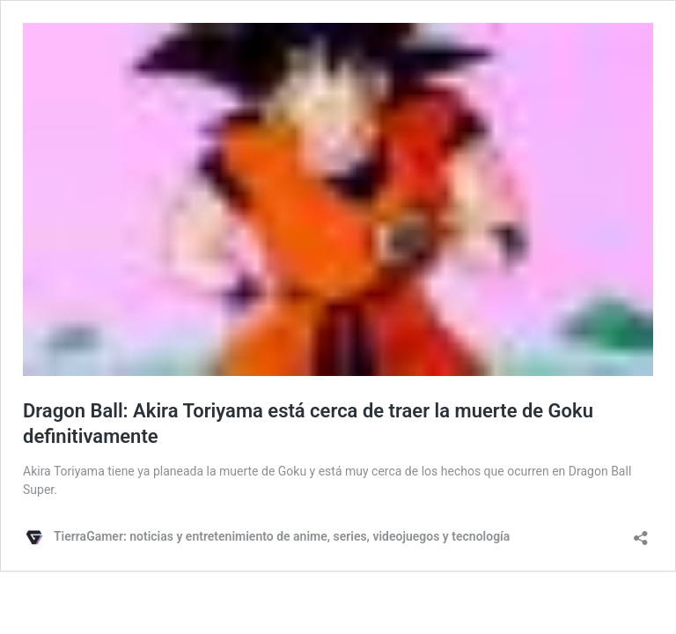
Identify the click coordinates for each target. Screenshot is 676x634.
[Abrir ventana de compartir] (640, 532)
